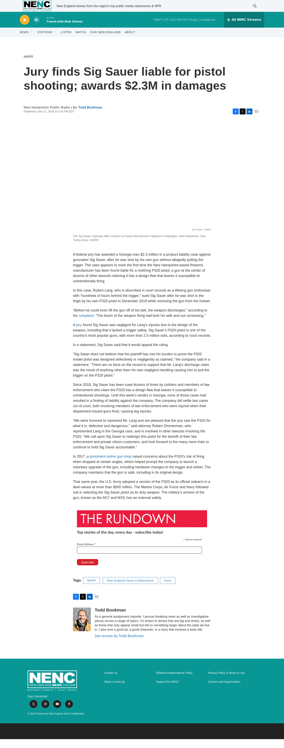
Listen (66, 41)
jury (79, 334)
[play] (24, 28)
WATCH (81, 41)
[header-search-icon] (258, 10)
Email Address (86, 553)
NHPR (28, 65)
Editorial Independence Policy (174, 681)
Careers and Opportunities (224, 690)
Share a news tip (114, 690)
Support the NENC (167, 690)
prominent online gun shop (111, 465)
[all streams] (244, 28)
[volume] (36, 28)
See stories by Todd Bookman (119, 644)
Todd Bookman (90, 116)
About (130, 41)
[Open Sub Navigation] (31, 41)
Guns (167, 589)
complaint (86, 324)
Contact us (110, 681)
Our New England (105, 41)
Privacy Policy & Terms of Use (226, 681)
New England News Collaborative (130, 589)
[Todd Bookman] (82, 628)
